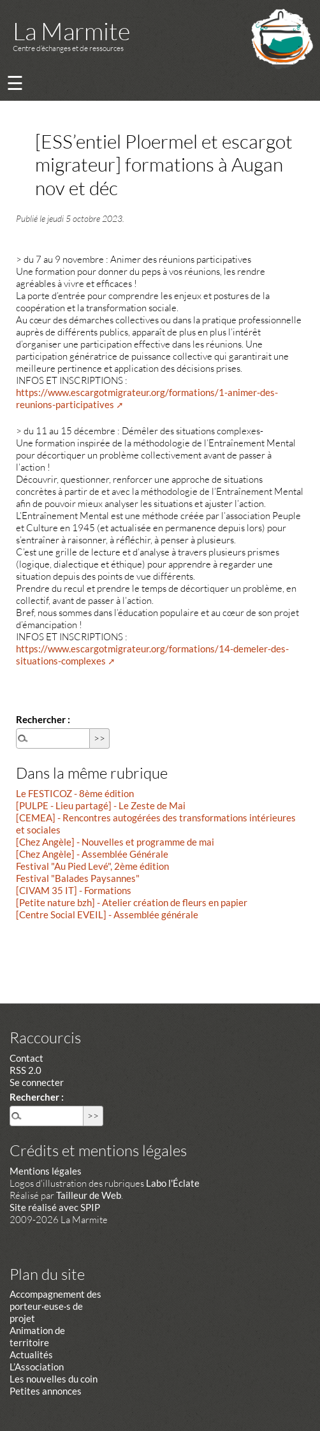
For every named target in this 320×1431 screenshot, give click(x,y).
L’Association (37, 1366)
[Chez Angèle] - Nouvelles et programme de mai (115, 842)
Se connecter (37, 1082)
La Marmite (71, 31)
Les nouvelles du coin (54, 1378)
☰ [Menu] (15, 82)
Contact (26, 1058)
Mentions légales (46, 1171)
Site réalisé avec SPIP (55, 1207)
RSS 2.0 (25, 1070)
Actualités (31, 1354)
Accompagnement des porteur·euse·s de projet (55, 1306)
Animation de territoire (37, 1336)
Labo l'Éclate (173, 1183)
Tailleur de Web (88, 1195)
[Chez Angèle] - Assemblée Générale (92, 854)
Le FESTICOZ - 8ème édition (75, 793)
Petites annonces (46, 1391)
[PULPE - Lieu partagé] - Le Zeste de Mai (100, 805)
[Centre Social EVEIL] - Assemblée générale (107, 914)
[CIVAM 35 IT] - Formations (73, 890)
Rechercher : (43, 719)
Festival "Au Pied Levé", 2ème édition (92, 866)
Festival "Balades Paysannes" (78, 878)
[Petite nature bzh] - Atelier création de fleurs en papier (131, 902)
